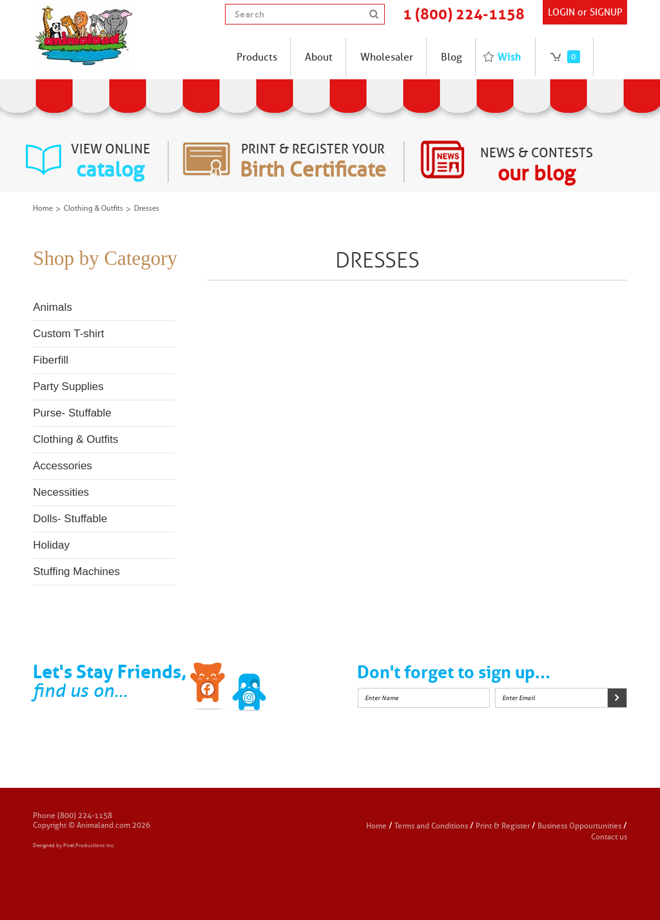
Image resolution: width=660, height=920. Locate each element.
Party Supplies (68, 386)
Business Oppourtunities (579, 825)
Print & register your (313, 161)
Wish (509, 56)
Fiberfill (50, 360)
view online (110, 161)
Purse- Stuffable (72, 413)
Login (561, 12)
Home (43, 209)
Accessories (62, 466)
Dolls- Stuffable (70, 519)
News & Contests (536, 165)
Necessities (61, 492)
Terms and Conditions (432, 825)
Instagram (290, 688)
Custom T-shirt (68, 334)
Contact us (609, 836)
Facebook (208, 688)
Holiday (51, 545)
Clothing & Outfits (93, 209)
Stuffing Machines (76, 571)
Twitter (249, 688)
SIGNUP (606, 12)
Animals (52, 307)
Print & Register (503, 825)
